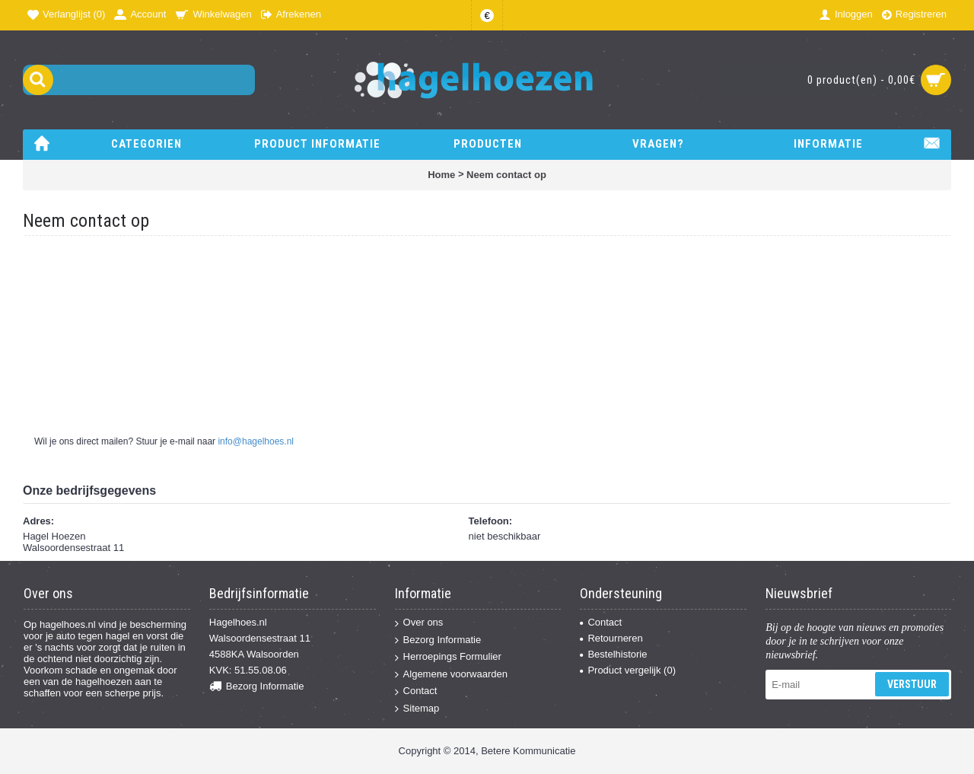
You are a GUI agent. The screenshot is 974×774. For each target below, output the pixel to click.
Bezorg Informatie (256, 686)
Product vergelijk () (628, 670)
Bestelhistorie (613, 654)
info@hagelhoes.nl (256, 441)
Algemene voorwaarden (451, 674)
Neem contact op (506, 174)
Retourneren (611, 638)
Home (441, 174)
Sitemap (417, 708)
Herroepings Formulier (448, 657)
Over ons (419, 622)
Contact (416, 691)
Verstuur (912, 684)
